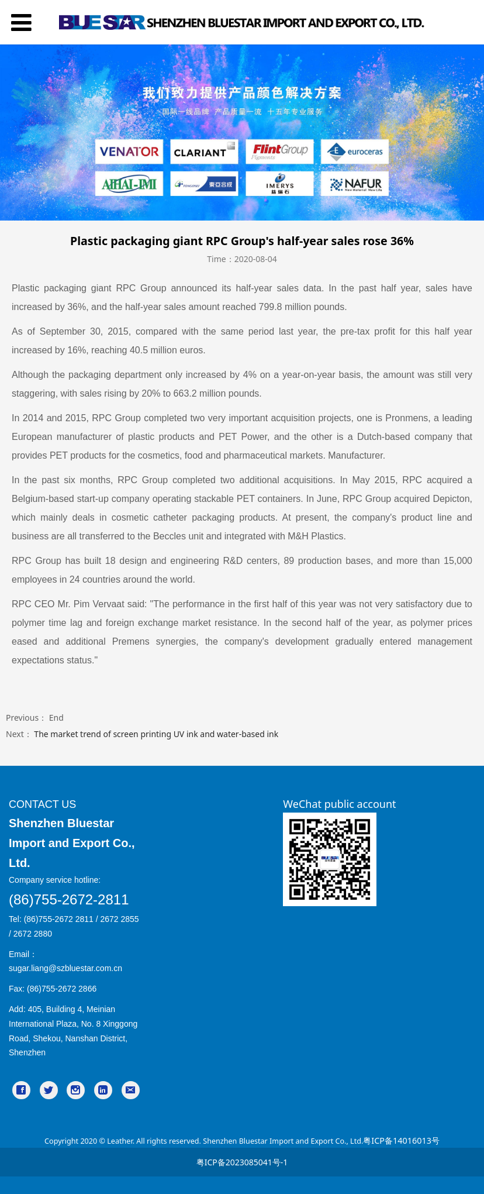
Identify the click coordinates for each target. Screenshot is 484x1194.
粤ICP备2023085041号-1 (242, 1162)
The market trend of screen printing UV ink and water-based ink (156, 733)
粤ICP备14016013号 (401, 1140)
